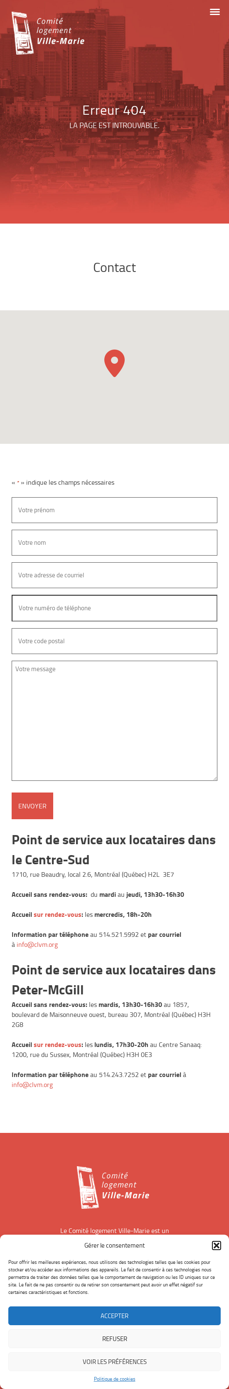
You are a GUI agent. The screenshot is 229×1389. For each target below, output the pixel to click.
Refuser (114, 1338)
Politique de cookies (114, 1378)
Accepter (114, 1315)
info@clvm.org (37, 944)
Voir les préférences (115, 1361)
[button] (216, 1245)
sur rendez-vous (57, 914)
